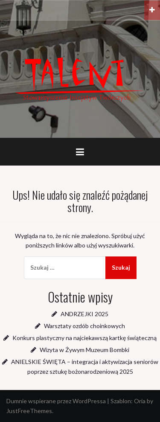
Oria (139, 401)
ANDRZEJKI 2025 (84, 313)
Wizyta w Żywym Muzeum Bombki (84, 349)
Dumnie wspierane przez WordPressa (56, 401)
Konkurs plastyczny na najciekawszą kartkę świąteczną (84, 337)
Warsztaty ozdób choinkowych (84, 325)
